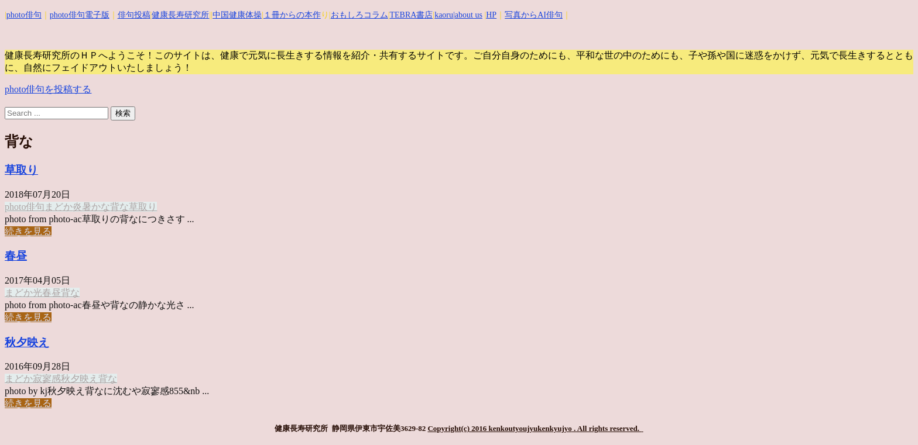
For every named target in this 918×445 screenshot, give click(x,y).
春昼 (16, 256)
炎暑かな (91, 207)
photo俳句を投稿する (48, 89)
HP (491, 15)
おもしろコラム (359, 15)
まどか (58, 207)
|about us (467, 15)
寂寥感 (47, 379)
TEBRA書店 (411, 15)
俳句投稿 (134, 15)
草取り (21, 170)
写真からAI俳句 (534, 15)
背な (119, 207)
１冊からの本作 (292, 15)
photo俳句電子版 (79, 15)
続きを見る (28, 231)
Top (890, 417)
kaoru (443, 15)
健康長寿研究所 (180, 15)
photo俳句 (24, 15)
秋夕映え (27, 342)
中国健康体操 (237, 15)
